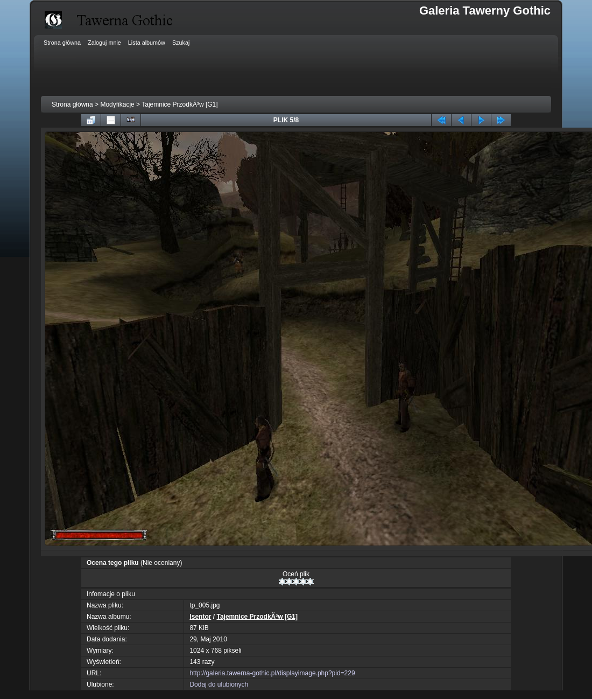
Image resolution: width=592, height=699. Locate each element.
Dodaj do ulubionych (218, 684)
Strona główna (72, 104)
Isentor (200, 616)
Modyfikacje (117, 104)
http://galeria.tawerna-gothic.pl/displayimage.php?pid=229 (272, 673)
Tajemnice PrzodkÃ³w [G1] (179, 104)
